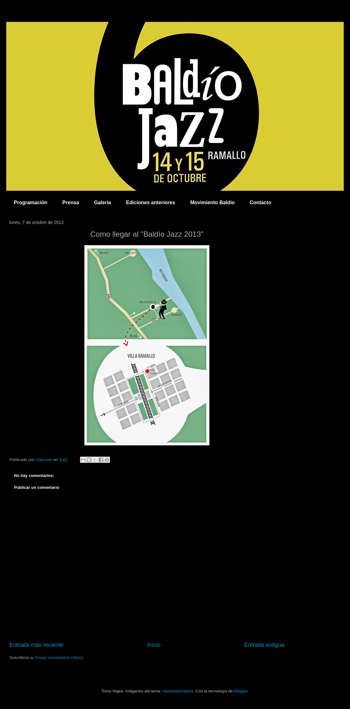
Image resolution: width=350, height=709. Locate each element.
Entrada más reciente (36, 645)
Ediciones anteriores (150, 202)
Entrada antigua (264, 645)
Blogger (241, 691)
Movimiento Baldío (212, 202)
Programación (31, 202)
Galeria (102, 202)
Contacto (260, 202)
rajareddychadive (177, 691)
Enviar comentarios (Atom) (59, 657)
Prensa (70, 202)
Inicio (153, 645)
